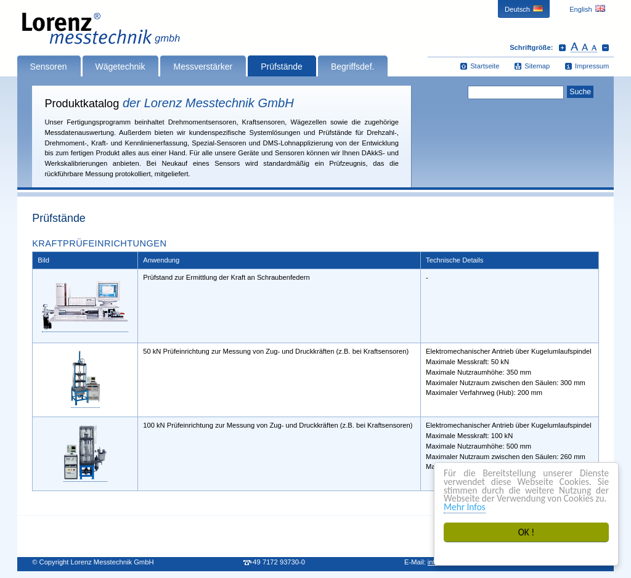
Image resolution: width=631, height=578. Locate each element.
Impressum (592, 66)
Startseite (484, 66)
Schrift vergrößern (562, 47)
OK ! (526, 532)
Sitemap (537, 66)
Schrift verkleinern (605, 47)
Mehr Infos (465, 507)
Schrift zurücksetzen (584, 47)
